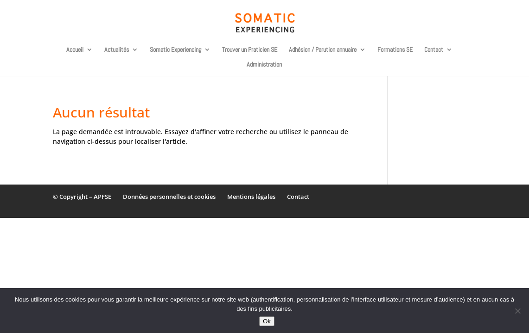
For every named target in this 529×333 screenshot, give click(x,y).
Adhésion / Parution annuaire (323, 50)
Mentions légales (251, 196)
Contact (433, 50)
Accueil (74, 50)
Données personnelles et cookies (169, 196)
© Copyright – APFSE (82, 196)
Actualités (116, 50)
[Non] (517, 310)
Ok (267, 321)
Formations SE (395, 50)
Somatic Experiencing (175, 50)
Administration (264, 64)
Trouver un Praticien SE (249, 50)
